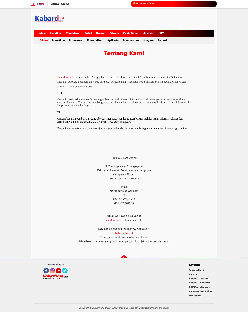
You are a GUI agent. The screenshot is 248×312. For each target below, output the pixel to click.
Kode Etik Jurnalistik (199, 282)
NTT (161, 33)
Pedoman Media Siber (200, 291)
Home (40, 3)
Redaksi (193, 274)
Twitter (66, 272)
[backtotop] (124, 258)
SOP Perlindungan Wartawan (201, 287)
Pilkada (114, 33)
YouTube (61, 272)
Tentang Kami (196, 270)
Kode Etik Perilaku (198, 278)
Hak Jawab (195, 295)
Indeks (42, 33)
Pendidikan (73, 33)
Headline (56, 33)
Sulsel (88, 33)
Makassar (148, 33)
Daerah (100, 33)
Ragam (149, 40)
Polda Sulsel (130, 33)
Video (44, 40)
